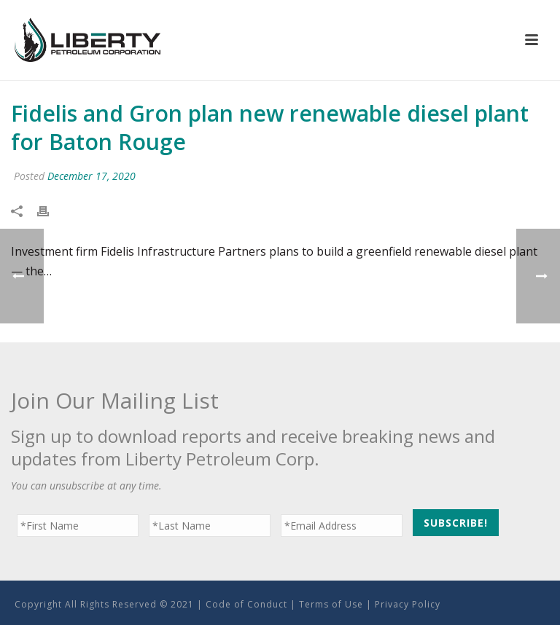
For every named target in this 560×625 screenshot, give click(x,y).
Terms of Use (331, 604)
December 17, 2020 (91, 176)
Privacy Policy (407, 604)
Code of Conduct (246, 604)
